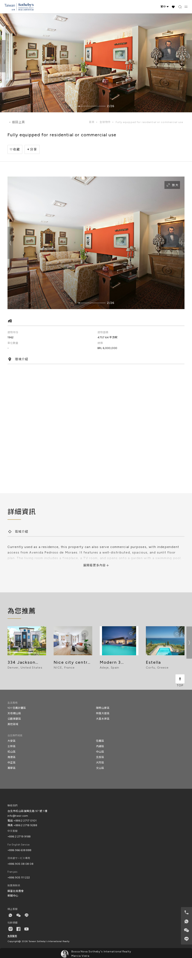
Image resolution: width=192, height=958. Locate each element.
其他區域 (13, 724)
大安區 (12, 741)
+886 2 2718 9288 (25, 825)
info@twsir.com (18, 815)
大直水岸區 (103, 718)
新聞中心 (13, 895)
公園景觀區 (14, 718)
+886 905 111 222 (19, 877)
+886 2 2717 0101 (25, 820)
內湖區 (100, 746)
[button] (189, 56)
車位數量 (13, 343)
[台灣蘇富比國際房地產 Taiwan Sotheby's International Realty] (19, 6)
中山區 (100, 751)
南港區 (12, 757)
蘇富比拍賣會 (16, 891)
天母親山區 (14, 713)
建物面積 (103, 332)
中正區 (12, 762)
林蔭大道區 (103, 713)
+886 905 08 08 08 (20, 864)
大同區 (100, 762)
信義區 (100, 741)
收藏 (16, 149)
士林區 (12, 746)
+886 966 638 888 (20, 850)
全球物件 (105, 122)
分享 (33, 149)
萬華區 (12, 768)
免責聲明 (12, 936)
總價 (100, 343)
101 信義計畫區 (17, 708)
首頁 (91, 122)
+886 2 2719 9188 (19, 836)
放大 (172, 185)
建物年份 (13, 332)
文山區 (100, 768)
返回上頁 (18, 122)
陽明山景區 (103, 708)
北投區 (100, 757)
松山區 (12, 751)
